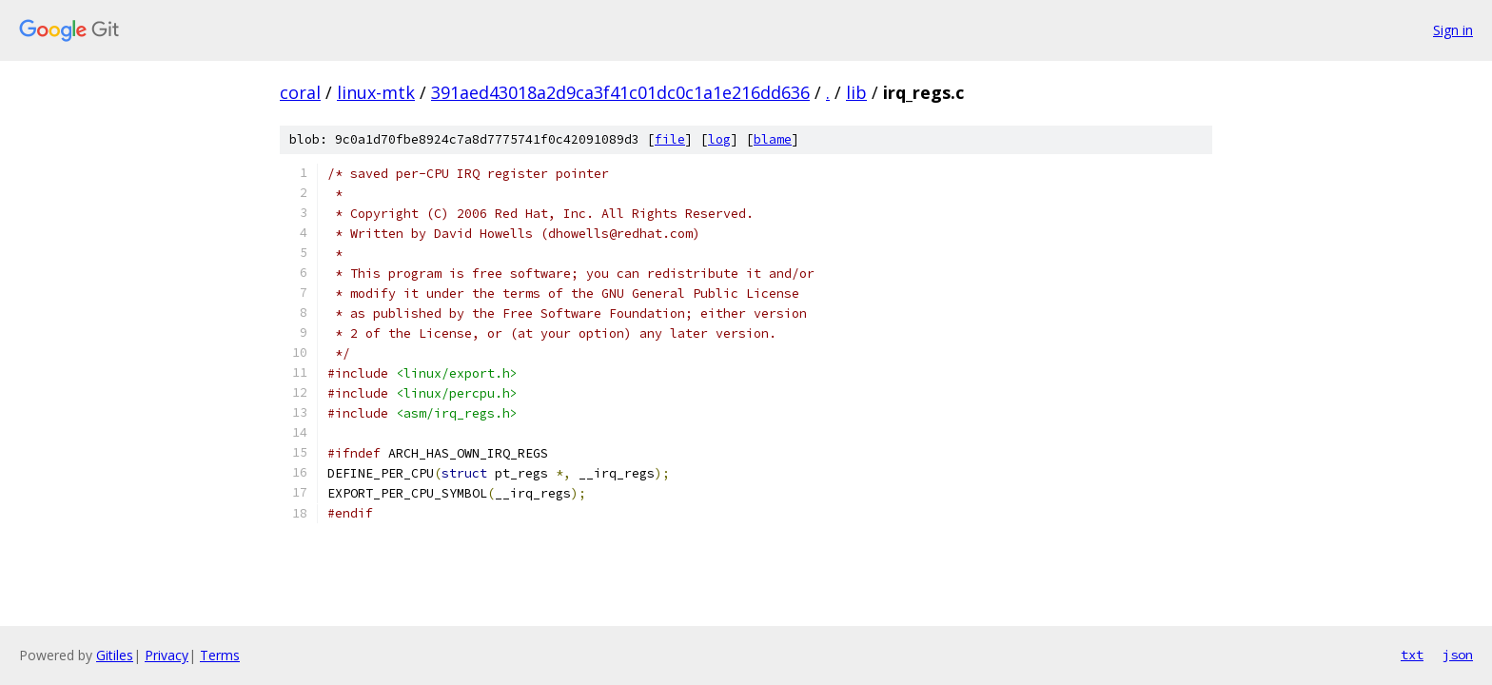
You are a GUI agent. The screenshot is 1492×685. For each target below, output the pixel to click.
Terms (220, 655)
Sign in (1453, 30)
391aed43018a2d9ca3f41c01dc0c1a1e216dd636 (620, 92)
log (719, 139)
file (670, 139)
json (1458, 654)
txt (1412, 654)
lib (856, 92)
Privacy (166, 655)
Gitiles (114, 655)
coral (300, 92)
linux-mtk (376, 92)
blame (773, 139)
